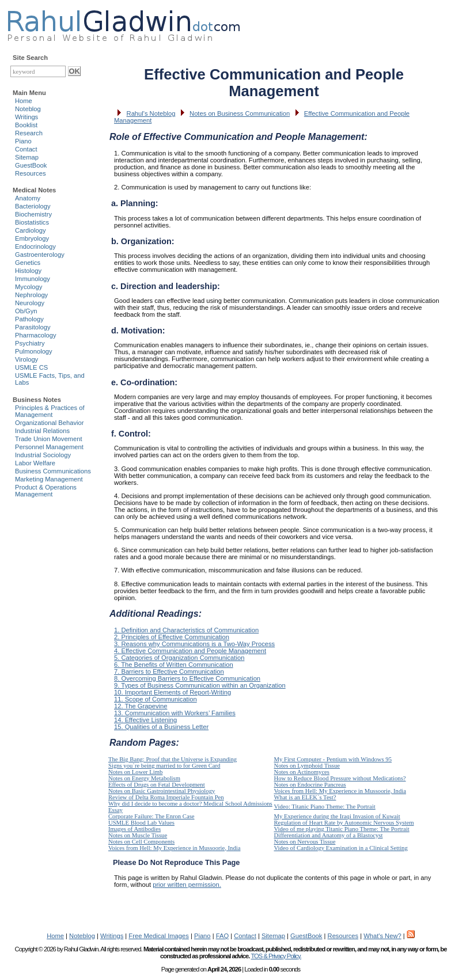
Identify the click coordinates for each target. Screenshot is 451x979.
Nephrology (31, 294)
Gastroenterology (40, 254)
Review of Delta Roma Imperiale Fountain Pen (166, 797)
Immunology (32, 278)
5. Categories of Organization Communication (179, 657)
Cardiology (30, 230)
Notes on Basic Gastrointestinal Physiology (161, 791)
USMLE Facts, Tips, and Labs (50, 379)
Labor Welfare (35, 463)
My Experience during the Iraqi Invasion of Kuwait (337, 816)
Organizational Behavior (49, 422)
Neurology (29, 302)
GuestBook (31, 165)
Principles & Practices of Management (50, 411)
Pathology (29, 319)
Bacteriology (33, 206)
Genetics (27, 262)
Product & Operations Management (46, 491)
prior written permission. (187, 884)
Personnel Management (49, 446)
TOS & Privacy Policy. (276, 956)
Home (23, 100)
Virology (26, 359)
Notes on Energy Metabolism (144, 778)
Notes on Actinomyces (301, 772)
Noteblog (28, 108)
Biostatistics (32, 222)
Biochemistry (33, 214)
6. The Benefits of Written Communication (173, 664)
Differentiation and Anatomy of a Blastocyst (328, 835)
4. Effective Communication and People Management (190, 650)
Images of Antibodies (134, 829)
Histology (28, 270)
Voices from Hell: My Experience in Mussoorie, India (340, 791)
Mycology (28, 286)
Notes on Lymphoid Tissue (307, 765)
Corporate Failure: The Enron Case (151, 816)
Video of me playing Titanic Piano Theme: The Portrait (342, 829)
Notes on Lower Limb (135, 772)
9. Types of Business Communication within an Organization (200, 685)
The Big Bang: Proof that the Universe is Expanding (172, 759)
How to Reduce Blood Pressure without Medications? (340, 778)
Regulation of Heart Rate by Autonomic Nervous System (344, 822)
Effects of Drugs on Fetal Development (156, 784)
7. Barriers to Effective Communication (169, 671)
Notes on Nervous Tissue (305, 841)
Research (29, 133)
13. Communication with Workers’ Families (175, 712)
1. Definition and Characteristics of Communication (186, 630)
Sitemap (27, 157)
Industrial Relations (42, 430)
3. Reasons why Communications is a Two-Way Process (194, 643)
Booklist (26, 125)
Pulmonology (33, 351)
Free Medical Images (158, 935)
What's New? (382, 935)
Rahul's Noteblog (151, 113)
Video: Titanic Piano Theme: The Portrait (325, 806)
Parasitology (33, 327)
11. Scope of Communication (155, 699)
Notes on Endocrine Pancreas (310, 784)
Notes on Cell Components (141, 841)
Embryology (32, 238)
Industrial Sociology (43, 454)
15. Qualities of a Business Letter (161, 726)
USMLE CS (31, 367)
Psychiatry (30, 343)
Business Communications (53, 471)
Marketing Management (49, 479)
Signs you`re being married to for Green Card (164, 765)
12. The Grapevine (140, 706)
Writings (26, 116)
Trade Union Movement (48, 438)
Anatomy (27, 198)
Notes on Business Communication (240, 113)
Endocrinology (35, 246)
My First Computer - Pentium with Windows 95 (333, 759)
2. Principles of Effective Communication (171, 636)
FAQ (222, 935)
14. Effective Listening (145, 719)
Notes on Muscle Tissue (137, 835)
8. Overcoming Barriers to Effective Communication (187, 678)
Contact (26, 149)
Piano (23, 141)
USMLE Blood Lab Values (141, 822)
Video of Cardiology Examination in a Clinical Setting (341, 848)
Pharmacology (35, 335)
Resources (30, 173)
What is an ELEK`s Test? (305, 797)
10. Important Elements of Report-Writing (172, 692)
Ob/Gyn (26, 311)
